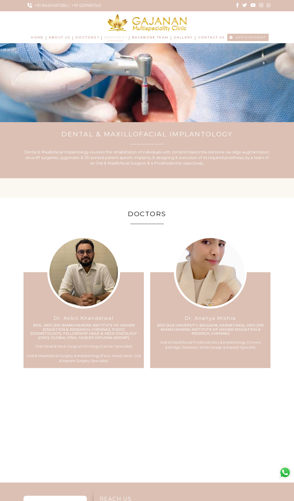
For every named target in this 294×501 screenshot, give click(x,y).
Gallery (183, 37)
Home (37, 37)
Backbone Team (150, 37)
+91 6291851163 (86, 5)
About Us (59, 37)
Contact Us (211, 37)
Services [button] (114, 37)
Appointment (248, 37)
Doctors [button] (85, 37)
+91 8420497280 (51, 5)
